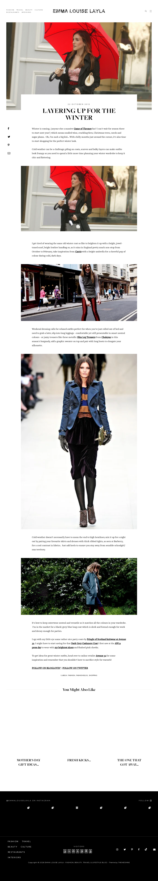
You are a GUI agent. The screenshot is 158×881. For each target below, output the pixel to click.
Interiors (26, 12)
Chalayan (106, 337)
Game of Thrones (82, 129)
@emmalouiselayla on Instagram (28, 800)
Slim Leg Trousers (86, 337)
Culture (39, 10)
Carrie (78, 252)
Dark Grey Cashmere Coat (84, 643)
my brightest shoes (64, 647)
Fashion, (71, 675)
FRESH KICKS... (79, 760)
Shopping (93, 675)
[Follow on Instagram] (145, 800)
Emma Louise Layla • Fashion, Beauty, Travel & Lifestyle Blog (76, 862)
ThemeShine (124, 862)
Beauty (29, 10)
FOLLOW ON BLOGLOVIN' (46, 668)
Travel (19, 10)
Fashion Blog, (82, 675)
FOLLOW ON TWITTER (75, 668)
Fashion (10, 10)
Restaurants (12, 12)
